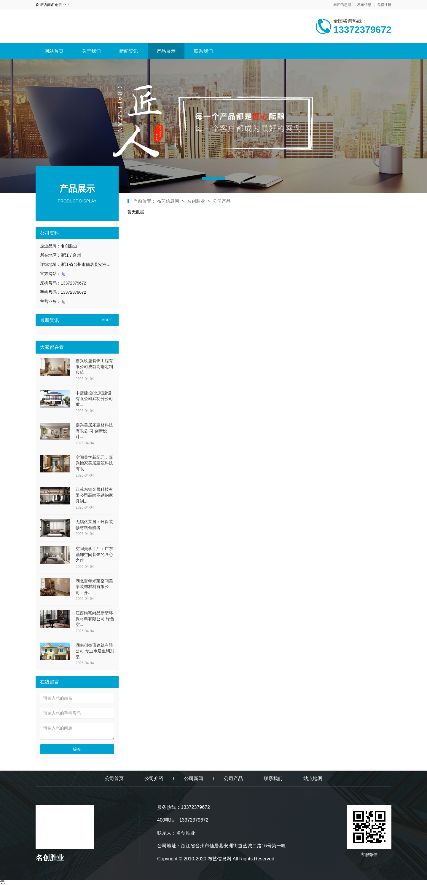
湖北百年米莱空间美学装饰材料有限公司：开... (94, 587)
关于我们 (91, 51)
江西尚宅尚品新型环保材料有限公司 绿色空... (95, 619)
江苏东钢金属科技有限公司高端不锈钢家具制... (94, 495)
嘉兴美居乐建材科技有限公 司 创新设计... (94, 431)
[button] (213, 178)
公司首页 (114, 778)
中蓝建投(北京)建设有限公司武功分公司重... (94, 399)
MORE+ (107, 320)
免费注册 (384, 5)
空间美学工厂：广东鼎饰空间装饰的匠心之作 (94, 554)
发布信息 (364, 5)
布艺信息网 (342, 5)
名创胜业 (196, 201)
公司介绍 (153, 778)
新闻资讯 (128, 51)
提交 (77, 749)
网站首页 (53, 51)
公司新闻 (193, 778)
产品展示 (166, 51)
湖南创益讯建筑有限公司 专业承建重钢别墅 (95, 651)
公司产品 (222, 201)
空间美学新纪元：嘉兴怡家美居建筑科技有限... (94, 463)
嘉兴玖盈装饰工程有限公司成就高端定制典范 (94, 366)
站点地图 (312, 778)
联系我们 (203, 51)
